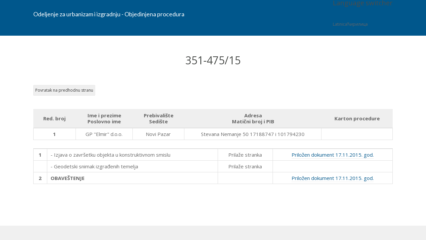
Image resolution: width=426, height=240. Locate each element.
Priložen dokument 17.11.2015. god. (333, 154)
